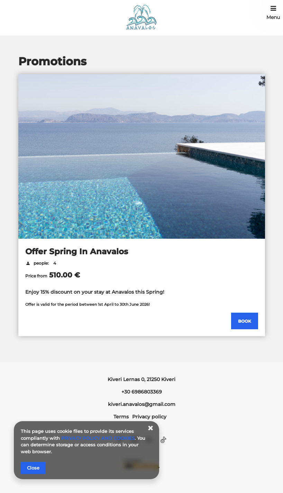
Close (33, 468)
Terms (121, 417)
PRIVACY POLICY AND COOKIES (98, 438)
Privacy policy (149, 417)
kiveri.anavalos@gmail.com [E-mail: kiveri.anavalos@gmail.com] (141, 404)
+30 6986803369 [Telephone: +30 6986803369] (141, 392)
